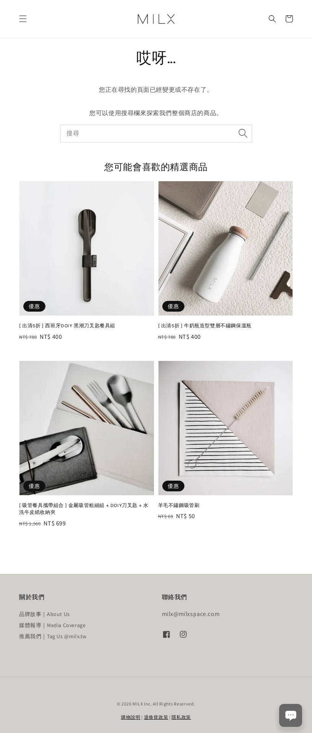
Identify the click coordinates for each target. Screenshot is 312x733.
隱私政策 (181, 717)
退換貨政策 (156, 717)
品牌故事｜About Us (44, 614)
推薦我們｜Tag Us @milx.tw (53, 636)
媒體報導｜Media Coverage (52, 625)
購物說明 (131, 717)
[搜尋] (243, 133)
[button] (23, 18)
